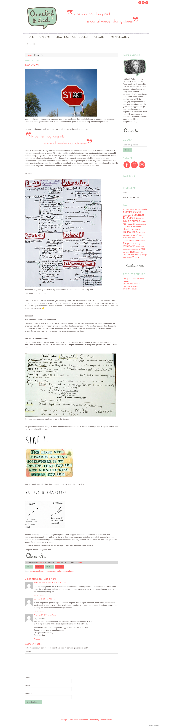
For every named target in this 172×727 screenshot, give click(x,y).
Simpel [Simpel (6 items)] (142, 249)
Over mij (45, 37)
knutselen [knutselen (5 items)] (135, 229)
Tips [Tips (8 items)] (132, 251)
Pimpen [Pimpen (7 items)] (127, 243)
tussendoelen (68, 571)
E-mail (28, 685)
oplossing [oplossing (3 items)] (126, 240)
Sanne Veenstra (106, 720)
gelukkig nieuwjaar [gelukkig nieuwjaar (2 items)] (141, 224)
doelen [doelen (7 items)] (133, 218)
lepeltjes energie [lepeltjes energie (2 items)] (127, 235)
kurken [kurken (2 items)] (139, 232)
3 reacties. (78, 562)
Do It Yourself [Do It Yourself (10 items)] (131, 221)
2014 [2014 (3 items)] (125, 209)
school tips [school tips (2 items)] (135, 249)
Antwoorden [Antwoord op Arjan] (38, 639)
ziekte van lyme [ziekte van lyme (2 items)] (127, 257)
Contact (33, 44)
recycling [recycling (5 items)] (136, 243)
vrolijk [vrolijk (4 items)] (144, 255)
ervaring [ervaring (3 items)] (143, 221)
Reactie (28, 652)
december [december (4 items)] (127, 215)
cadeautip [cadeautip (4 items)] (142, 209)
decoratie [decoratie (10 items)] (138, 214)
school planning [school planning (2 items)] (127, 249)
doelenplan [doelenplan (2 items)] (140, 218)
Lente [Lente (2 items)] (143, 232)
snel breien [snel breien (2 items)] (126, 252)
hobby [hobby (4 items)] (138, 227)
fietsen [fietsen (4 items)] (126, 224)
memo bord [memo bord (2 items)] (142, 235)
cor (35, 599)
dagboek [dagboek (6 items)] (137, 212)
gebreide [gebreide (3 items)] (132, 224)
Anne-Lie (40, 562)
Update (126, 281)
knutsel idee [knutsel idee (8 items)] (130, 231)
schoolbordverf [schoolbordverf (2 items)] (140, 246)
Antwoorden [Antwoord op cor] (38, 611)
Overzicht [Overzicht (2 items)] (142, 240)
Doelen (57, 562)
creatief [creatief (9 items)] (127, 211)
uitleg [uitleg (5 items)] (138, 254)
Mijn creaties (120, 37)
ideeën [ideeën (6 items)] (126, 229)
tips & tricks (57, 571)
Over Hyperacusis (130, 289)
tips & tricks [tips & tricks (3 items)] (139, 252)
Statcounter (154, 726)
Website (28, 693)
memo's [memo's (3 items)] (135, 235)
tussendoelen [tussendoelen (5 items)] (129, 254)
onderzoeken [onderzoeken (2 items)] (140, 238)
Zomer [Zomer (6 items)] (135, 257)
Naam (28, 677)
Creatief (100, 37)
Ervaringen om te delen (72, 37)
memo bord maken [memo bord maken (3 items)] (130, 238)
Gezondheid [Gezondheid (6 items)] (129, 226)
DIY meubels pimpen (131, 284)
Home (30, 37)
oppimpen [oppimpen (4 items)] (134, 240)
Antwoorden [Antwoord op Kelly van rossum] (38, 595)
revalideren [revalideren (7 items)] (129, 246)
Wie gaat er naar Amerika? (133, 279)
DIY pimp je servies (130, 286)
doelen (32, 571)
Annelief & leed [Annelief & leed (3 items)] (132, 209)
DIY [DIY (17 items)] (126, 218)
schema (49, 571)
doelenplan (40, 571)
